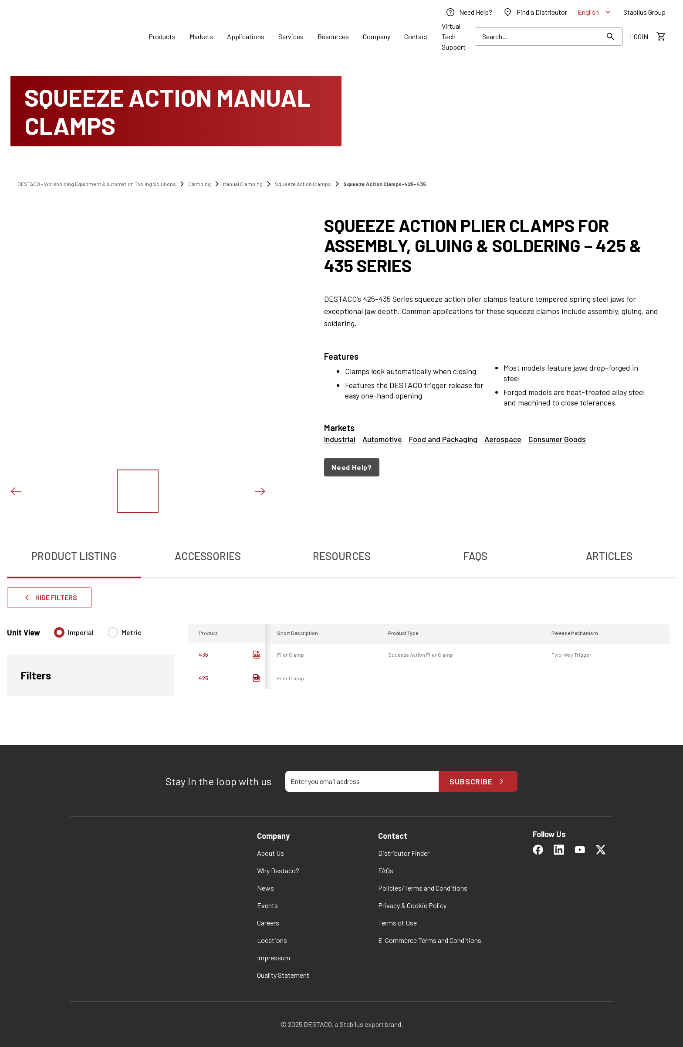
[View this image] (138, 491)
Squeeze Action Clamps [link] (303, 184)
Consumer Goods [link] (557, 439)
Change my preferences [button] (425, 1016)
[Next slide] (259, 491)
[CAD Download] (256, 654)
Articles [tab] (609, 556)
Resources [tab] (342, 556)
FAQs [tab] (475, 556)
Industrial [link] (339, 439)
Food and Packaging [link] (443, 439)
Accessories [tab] (208, 556)
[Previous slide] (15, 491)
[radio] (59, 632)
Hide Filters (49, 597)
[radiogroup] (98, 636)
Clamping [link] (199, 184)
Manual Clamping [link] (243, 184)
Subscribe (478, 781)
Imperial (81, 632)
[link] (468, 12)
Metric (132, 632)
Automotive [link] (382, 439)
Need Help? (351, 467)
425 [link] (203, 678)
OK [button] (373, 1016)
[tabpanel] (341, 655)
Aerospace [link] (502, 439)
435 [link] (203, 654)
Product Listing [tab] (74, 556)
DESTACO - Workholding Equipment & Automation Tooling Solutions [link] (96, 184)
